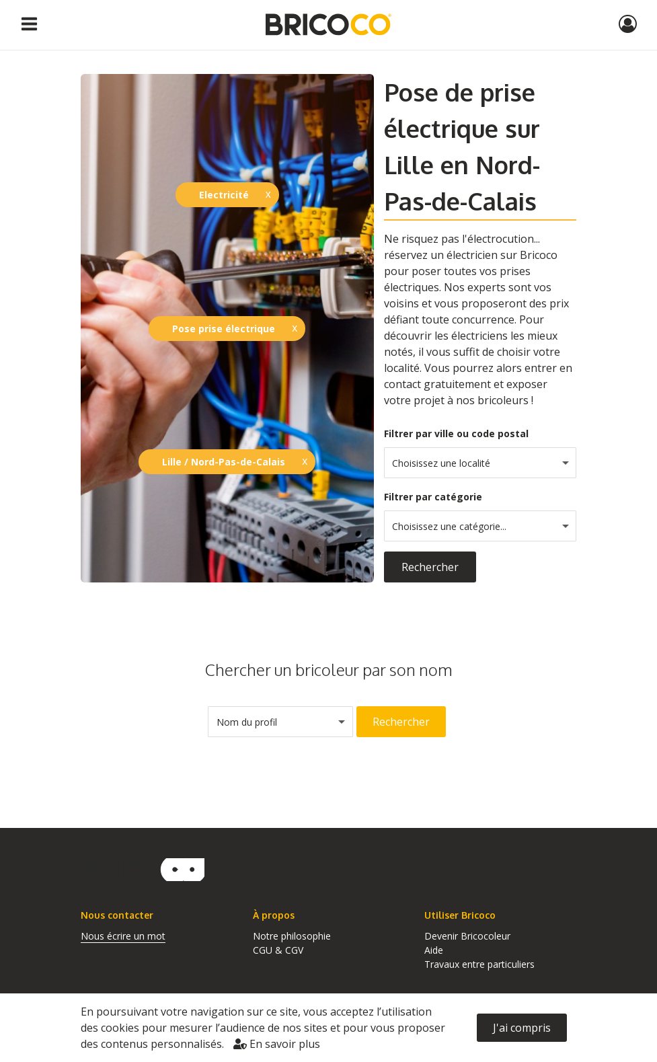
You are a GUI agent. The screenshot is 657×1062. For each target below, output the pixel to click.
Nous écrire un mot (123, 936)
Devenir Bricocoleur (467, 936)
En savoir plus (276, 1043)
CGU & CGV (278, 950)
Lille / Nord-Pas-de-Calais (223, 461)
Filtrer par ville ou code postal (456, 433)
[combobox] (480, 462)
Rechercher (430, 567)
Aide (433, 950)
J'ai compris (522, 1027)
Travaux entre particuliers (479, 964)
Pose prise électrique (223, 328)
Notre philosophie (292, 936)
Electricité (224, 194)
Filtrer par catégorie (433, 496)
